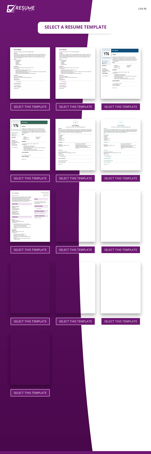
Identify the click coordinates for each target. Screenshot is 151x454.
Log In (142, 9)
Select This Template (30, 107)
